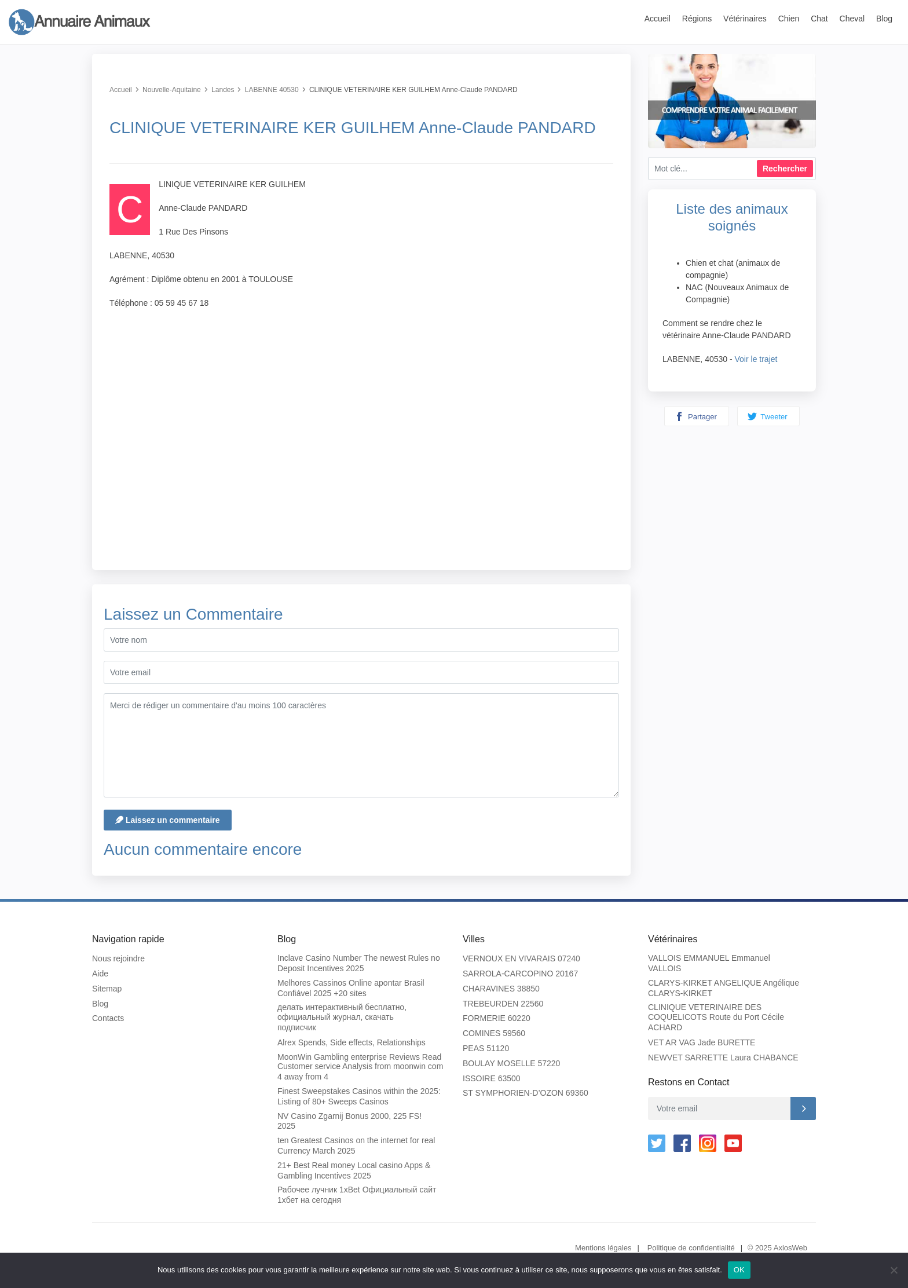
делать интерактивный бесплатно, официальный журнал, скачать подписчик (342, 1017)
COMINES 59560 (494, 1033)
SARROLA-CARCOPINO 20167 (520, 973)
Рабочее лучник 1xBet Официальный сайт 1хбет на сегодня (356, 1195)
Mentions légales (603, 1247)
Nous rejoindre (118, 958)
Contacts (108, 1018)
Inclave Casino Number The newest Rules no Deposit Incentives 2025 (358, 963)
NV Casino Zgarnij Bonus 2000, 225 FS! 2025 (349, 1121)
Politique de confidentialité (691, 1247)
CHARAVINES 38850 (501, 988)
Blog (884, 18)
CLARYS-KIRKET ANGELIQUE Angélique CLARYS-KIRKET (723, 988)
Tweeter (768, 416)
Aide (100, 973)
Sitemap (107, 988)
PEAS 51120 (486, 1048)
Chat (819, 18)
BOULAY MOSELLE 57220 (511, 1063)
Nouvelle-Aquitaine (171, 90)
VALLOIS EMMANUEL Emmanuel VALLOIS (709, 963)
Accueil (658, 18)
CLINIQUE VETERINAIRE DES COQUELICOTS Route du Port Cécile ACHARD (716, 1017)
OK (739, 1269)
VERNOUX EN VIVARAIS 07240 (521, 958)
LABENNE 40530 (272, 90)
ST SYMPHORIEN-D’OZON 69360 (525, 1092)
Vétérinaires (745, 18)
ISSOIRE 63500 (492, 1078)
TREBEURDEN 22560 (503, 1003)
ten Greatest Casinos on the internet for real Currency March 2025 (356, 1145)
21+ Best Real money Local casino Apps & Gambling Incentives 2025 (353, 1170)
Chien (789, 18)
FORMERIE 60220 (496, 1018)
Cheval (852, 18)
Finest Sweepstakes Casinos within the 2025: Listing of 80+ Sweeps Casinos (359, 1096)
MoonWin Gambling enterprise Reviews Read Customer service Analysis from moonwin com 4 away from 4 (360, 1067)
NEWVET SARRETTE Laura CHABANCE (723, 1057)
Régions (697, 18)
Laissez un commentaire (167, 820)
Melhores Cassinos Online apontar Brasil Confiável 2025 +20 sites (350, 988)
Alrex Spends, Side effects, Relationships (351, 1042)
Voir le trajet (756, 359)
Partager (695, 416)
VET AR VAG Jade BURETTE (701, 1042)
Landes (222, 90)
